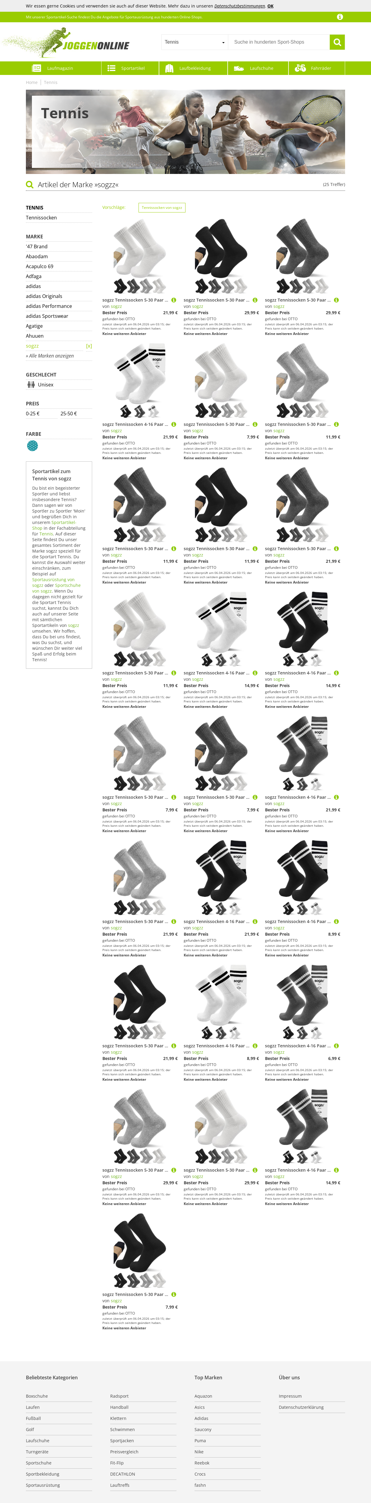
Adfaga (34, 276)
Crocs (200, 1474)
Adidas (201, 1418)
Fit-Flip (117, 1463)
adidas (33, 286)
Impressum (290, 1396)
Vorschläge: (114, 207)
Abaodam (37, 256)
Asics (200, 1407)
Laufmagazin (60, 68)
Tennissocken (41, 217)
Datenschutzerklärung (301, 1407)
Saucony (203, 1429)
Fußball (33, 1418)
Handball (119, 1407)
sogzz (32, 345)
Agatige (34, 326)
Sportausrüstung (43, 1485)
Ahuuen (35, 336)
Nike (199, 1452)
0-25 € (32, 413)
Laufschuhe (261, 68)
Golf (30, 1429)
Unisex (45, 384)
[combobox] (194, 42)
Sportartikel (133, 68)
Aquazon (203, 1396)
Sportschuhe (38, 1463)
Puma (200, 1440)
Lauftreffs (119, 1485)
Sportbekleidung (42, 1474)
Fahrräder (321, 68)
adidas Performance (49, 306)
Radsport (119, 1396)
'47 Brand (37, 246)
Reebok (202, 1463)
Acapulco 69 (39, 266)
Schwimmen (122, 1429)
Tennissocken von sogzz (162, 207)
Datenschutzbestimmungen (239, 6)
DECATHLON (122, 1474)
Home (32, 82)
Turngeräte (37, 1452)
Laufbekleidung (195, 68)
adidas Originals (44, 296)
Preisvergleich (124, 1452)
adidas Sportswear (47, 316)
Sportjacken (122, 1440)
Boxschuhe (37, 1396)
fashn (200, 1485)
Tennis (51, 82)
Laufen (33, 1407)
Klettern (118, 1418)
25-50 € (69, 413)
